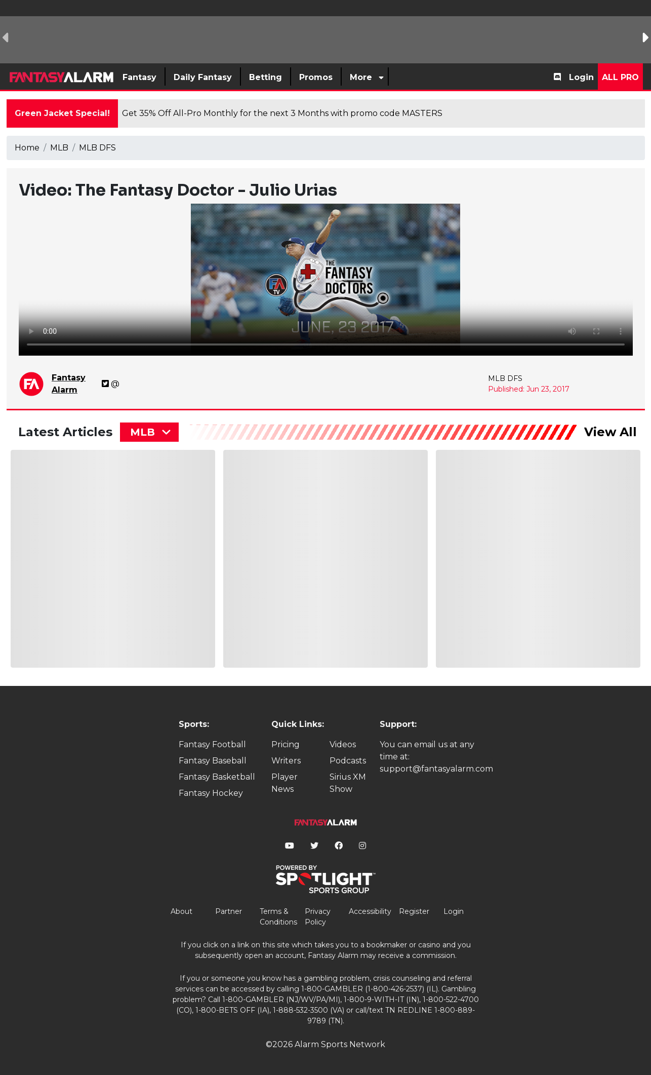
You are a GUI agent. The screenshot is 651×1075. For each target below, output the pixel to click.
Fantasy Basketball (217, 777)
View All (610, 432)
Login (581, 77)
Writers (286, 760)
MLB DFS (97, 147)
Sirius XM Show (348, 783)
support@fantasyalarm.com (436, 769)
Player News (284, 783)
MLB (59, 147)
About (181, 911)
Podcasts (348, 760)
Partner (228, 911)
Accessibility (370, 911)
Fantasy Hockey (211, 793)
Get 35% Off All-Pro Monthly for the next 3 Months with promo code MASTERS (282, 113)
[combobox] (149, 432)
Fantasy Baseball (213, 760)
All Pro (620, 77)
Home (27, 147)
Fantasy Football (212, 744)
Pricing (285, 744)
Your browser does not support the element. (326, 280)
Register (414, 911)
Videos (343, 744)
